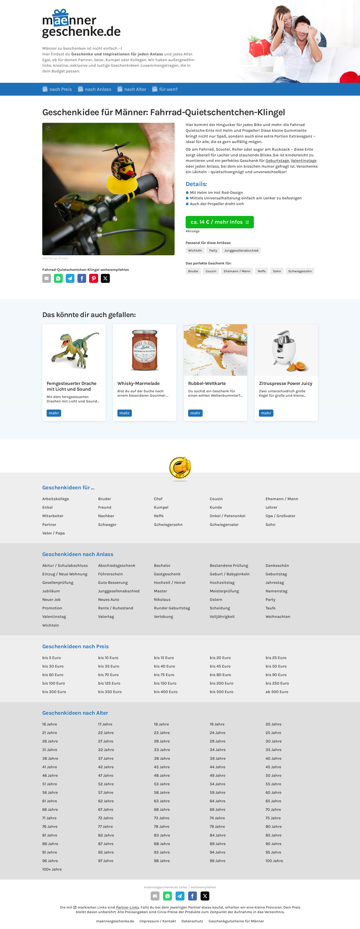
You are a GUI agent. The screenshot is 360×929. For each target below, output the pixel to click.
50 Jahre (273, 775)
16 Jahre (49, 724)
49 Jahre (217, 775)
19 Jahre (217, 724)
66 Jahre (50, 809)
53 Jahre (162, 784)
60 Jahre (273, 792)
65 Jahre (273, 801)
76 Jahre (49, 826)
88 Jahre (162, 843)
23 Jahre (162, 732)
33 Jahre (162, 749)
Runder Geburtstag (172, 608)
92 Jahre (106, 852)
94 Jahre (217, 852)
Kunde (216, 507)
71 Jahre (49, 818)
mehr (54, 413)
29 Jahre (217, 741)
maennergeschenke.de (115, 921)
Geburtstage (277, 160)
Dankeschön (277, 565)
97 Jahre (105, 860)
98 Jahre (162, 860)
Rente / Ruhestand (115, 608)
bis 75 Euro (164, 674)
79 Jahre (217, 826)
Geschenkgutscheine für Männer (236, 921)
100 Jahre (274, 860)
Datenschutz (192, 921)
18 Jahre (161, 724)
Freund (104, 507)
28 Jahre (162, 741)
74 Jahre (217, 818)
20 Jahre (273, 724)
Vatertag (106, 616)
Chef (158, 498)
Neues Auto (108, 599)
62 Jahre (106, 801)
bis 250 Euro (277, 683)
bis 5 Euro (51, 657)
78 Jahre (161, 826)
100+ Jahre (52, 869)
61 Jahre (49, 801)
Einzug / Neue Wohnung (64, 574)
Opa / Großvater (280, 515)
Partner (49, 524)
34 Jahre (218, 749)
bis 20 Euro (220, 657)
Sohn (277, 271)
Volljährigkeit (222, 616)
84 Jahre (218, 835)
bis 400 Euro (166, 691)
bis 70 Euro (108, 674)
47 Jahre (105, 775)
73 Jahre (161, 818)
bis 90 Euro (276, 674)
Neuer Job (51, 599)
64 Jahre (217, 801)
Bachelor (162, 565)
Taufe (270, 608)
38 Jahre (162, 758)
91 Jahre (49, 852)
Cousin (211, 271)
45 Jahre (273, 767)
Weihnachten (278, 616)
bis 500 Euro (221, 691)
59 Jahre (217, 792)
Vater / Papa (53, 533)
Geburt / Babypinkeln (230, 574)
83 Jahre (162, 835)
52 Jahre (106, 784)
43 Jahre (162, 767)
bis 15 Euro (164, 657)
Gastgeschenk (167, 574)
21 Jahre (49, 732)
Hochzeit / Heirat (170, 582)
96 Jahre (50, 860)
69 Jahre (217, 809)
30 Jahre (274, 741)
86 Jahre (50, 843)
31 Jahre (49, 749)
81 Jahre (49, 835)
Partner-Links (127, 907)
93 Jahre (162, 852)
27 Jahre (105, 741)
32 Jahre (106, 749)
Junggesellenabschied (241, 250)
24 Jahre (217, 732)
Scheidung (220, 608)
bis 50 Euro (276, 666)
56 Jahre (50, 792)
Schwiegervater (224, 524)
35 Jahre (273, 749)
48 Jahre (162, 775)
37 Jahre (105, 758)
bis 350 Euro (110, 691)
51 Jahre (49, 784)
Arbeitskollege (55, 498)
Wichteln (195, 250)
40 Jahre (273, 758)
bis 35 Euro (108, 666)
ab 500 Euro (277, 691)
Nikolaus (162, 599)
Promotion (52, 608)
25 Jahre (273, 732)
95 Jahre (273, 852)
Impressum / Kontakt (157, 921)
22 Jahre (106, 732)
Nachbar (106, 515)
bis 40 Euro (164, 666)
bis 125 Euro (109, 683)
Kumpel (161, 507)
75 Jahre (273, 818)
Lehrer (271, 507)
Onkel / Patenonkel (227, 515)
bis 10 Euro (108, 657)
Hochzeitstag (222, 582)
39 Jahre (218, 758)
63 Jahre (162, 801)
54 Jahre (217, 784)
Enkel (47, 507)
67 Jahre (105, 809)
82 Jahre (106, 835)
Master (160, 591)
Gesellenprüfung (57, 582)
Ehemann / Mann (237, 271)
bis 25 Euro (276, 657)
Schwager (107, 524)
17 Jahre (105, 724)
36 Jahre (50, 758)
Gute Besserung (113, 582)
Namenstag (276, 591)
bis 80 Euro (220, 674)
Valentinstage (304, 160)
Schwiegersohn (300, 271)
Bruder (193, 271)
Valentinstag (54, 616)
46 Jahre (50, 775)
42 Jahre (106, 767)
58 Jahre (162, 792)
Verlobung (163, 616)
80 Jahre (274, 826)
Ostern (216, 599)
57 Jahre (105, 792)
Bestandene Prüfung (229, 565)
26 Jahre (50, 741)
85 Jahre (273, 835)
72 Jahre (105, 818)
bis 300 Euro (54, 691)
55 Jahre (273, 784)
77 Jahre (105, 826)
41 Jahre (49, 767)
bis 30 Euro (53, 666)
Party (213, 250)
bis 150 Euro (165, 683)
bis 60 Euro (52, 674)
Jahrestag (275, 582)
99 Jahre (217, 860)
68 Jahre (162, 809)
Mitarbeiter (52, 515)
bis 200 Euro (221, 683)
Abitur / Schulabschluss (65, 565)
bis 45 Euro (220, 666)
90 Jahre (273, 843)
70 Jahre (273, 809)
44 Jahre (217, 767)
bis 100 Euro (53, 683)
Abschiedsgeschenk (116, 565)
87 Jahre (105, 843)
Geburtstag (276, 574)
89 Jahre (218, 843)
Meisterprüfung (224, 591)
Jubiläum (51, 591)
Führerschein (110, 574)
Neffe (262, 271)
